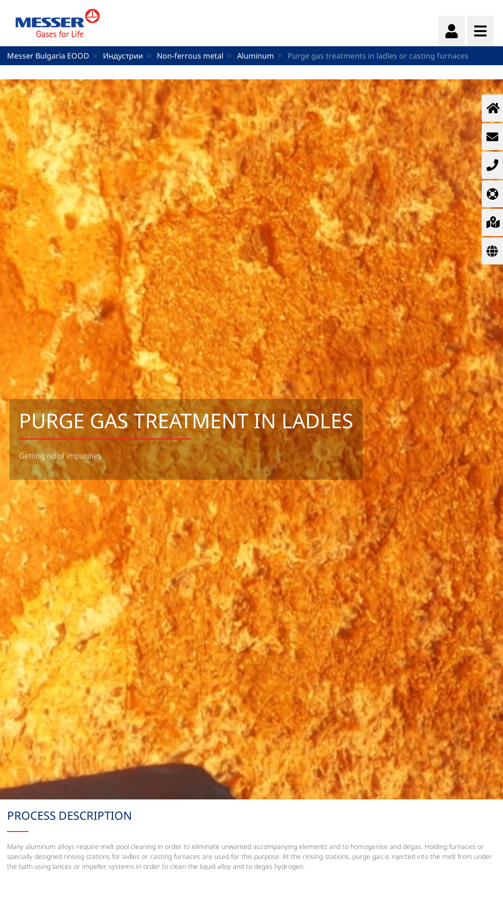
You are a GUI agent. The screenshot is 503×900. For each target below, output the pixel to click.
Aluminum (255, 56)
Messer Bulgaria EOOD (48, 56)
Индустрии (123, 56)
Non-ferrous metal (190, 56)
